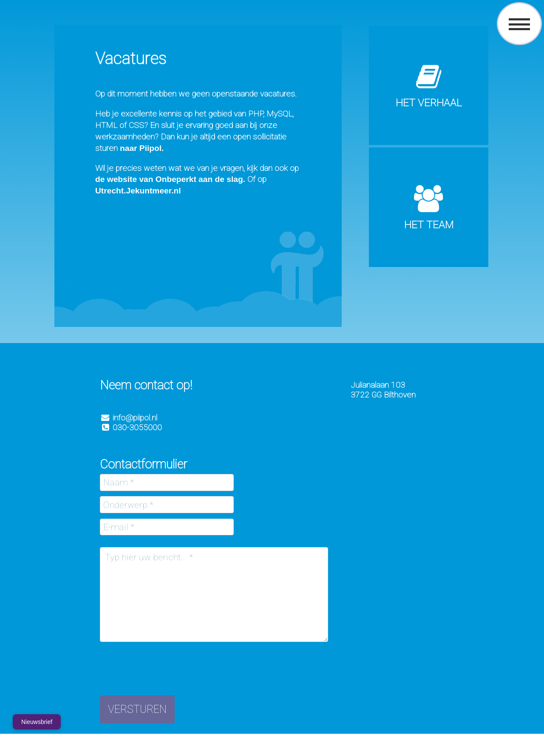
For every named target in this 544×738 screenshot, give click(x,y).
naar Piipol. (142, 148)
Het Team (428, 225)
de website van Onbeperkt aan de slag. (170, 179)
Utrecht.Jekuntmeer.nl (138, 190)
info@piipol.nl (135, 418)
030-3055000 (131, 427)
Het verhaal (429, 103)
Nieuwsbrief (36, 721)
